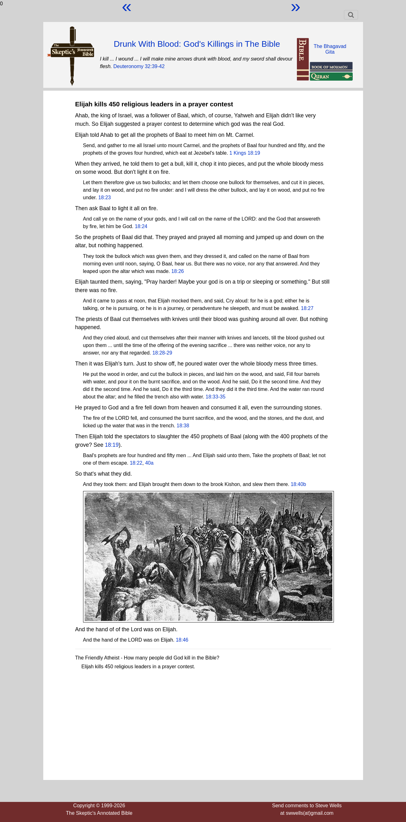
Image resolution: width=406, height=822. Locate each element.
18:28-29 (162, 352)
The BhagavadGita (330, 49)
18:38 (183, 425)
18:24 (141, 226)
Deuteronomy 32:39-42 (139, 66)
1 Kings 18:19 (244, 153)
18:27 (307, 308)
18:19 (112, 445)
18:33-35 (215, 396)
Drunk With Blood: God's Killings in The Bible (197, 44)
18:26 (177, 271)
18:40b (298, 484)
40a (149, 463)
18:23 (104, 197)
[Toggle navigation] (351, 14)
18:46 (182, 640)
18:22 (136, 463)
